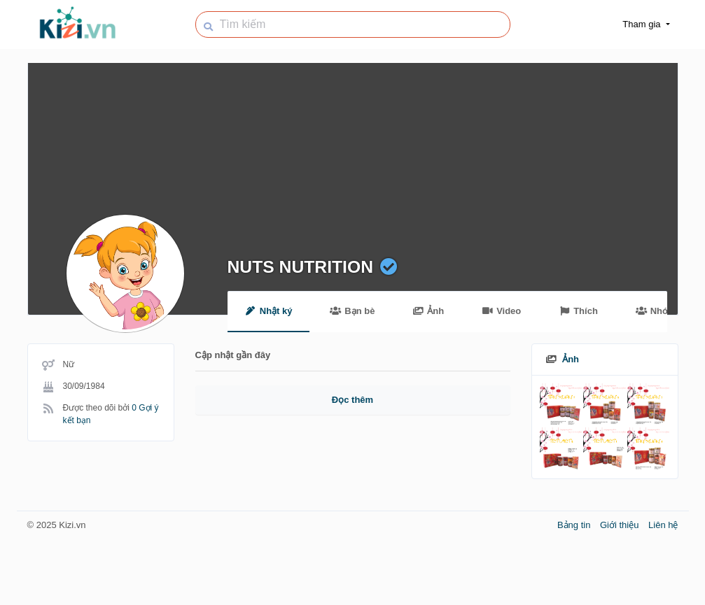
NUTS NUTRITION (300, 266)
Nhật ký (269, 311)
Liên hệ (663, 525)
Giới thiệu (620, 525)
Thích (578, 311)
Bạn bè (352, 311)
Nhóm (655, 311)
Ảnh (428, 311)
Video (501, 311)
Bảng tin (575, 525)
